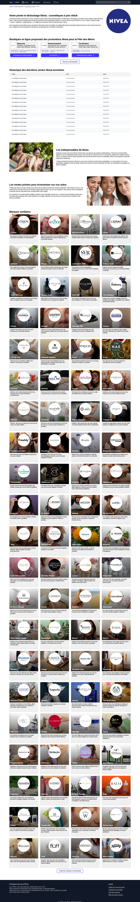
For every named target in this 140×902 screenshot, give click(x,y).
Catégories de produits (115, 890)
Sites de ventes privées (115, 895)
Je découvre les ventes (85, 55)
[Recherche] (113, 2)
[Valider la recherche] (129, 2)
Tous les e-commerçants (70, 62)
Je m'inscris (54, 55)
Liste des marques (114, 892)
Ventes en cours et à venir (116, 887)
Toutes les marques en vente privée (70, 871)
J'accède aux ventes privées (23, 55)
